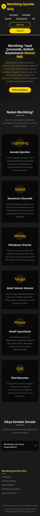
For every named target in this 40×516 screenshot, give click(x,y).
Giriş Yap (20, 25)
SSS (33, 18)
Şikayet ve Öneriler (9, 493)
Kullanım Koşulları (9, 481)
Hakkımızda (6, 476)
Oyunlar (8, 18)
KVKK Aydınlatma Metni (11, 489)
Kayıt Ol (20, 31)
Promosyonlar (22, 18)
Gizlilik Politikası (8, 485)
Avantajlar (26, 15)
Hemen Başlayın (20, 90)
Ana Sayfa (13, 15)
